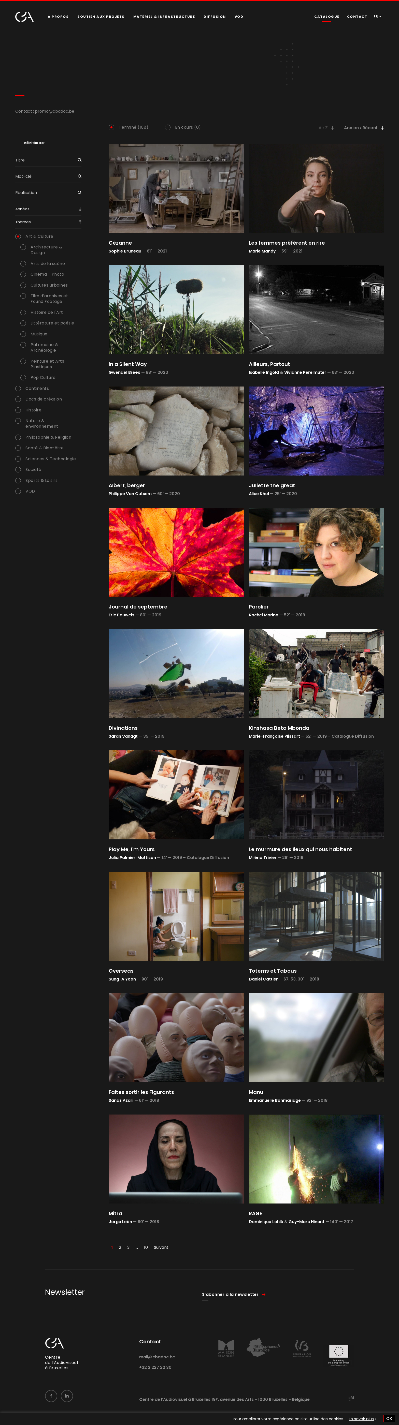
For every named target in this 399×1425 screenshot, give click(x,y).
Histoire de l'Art (47, 312)
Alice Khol (259, 494)
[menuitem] (58, 17)
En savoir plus (361, 1418)
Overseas (121, 970)
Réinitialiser (34, 143)
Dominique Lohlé (266, 1222)
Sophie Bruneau (125, 251)
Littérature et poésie (52, 323)
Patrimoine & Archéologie (44, 347)
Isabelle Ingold (264, 372)
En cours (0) (188, 127)
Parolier (259, 606)
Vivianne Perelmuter (305, 372)
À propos (58, 16)
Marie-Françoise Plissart (274, 736)
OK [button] (389, 1418)
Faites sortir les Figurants (141, 1092)
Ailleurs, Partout (269, 364)
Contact (357, 16)
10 (146, 1247)
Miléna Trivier (263, 857)
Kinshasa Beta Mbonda (279, 728)
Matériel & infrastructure (164, 16)
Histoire (33, 410)
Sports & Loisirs (41, 480)
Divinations (123, 728)
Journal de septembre (138, 606)
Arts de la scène (48, 263)
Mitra (115, 1213)
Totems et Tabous (273, 970)
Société (33, 469)
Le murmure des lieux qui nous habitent (300, 849)
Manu (256, 1092)
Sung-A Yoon (122, 979)
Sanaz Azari (121, 1100)
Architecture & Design (46, 250)
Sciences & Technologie (50, 459)
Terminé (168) (134, 127)
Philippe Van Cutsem (130, 494)
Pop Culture (43, 377)
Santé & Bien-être (44, 448)
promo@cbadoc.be (54, 111)
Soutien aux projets (101, 16)
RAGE (255, 1213)
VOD (239, 16)
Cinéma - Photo (47, 274)
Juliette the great (272, 485)
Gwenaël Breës (124, 372)
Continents (37, 388)
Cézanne (120, 242)
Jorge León (120, 1222)
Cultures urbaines (49, 285)
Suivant (161, 1247)
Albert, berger (127, 485)
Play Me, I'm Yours (132, 849)
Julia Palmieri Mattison (132, 857)
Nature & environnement (41, 423)
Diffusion (215, 16)
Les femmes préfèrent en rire (287, 242)
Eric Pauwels (121, 615)
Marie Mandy (262, 251)
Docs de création (43, 399)
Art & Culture (39, 236)
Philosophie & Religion (48, 437)
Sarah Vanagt (123, 736)
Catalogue (326, 16)
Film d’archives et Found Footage (49, 298)
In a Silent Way (128, 364)
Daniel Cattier (263, 979)
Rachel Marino (263, 615)
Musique (39, 334)
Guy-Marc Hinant (306, 1222)
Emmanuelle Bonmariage (275, 1100)
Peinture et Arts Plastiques (47, 364)
